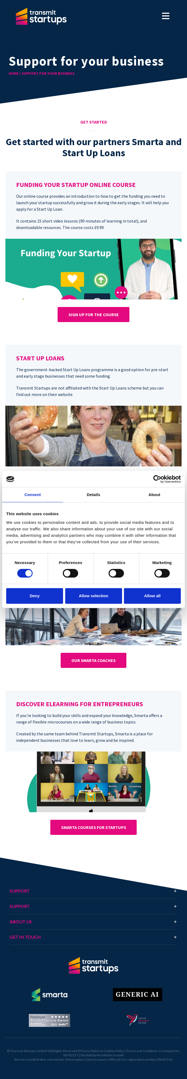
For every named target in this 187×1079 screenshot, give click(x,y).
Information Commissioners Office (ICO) (96, 1059)
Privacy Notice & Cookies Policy (101, 1051)
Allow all (152, 595)
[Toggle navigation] (165, 16)
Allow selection (93, 595)
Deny (35, 595)
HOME (14, 73)
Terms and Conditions (142, 1051)
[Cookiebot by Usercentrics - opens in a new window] (157, 479)
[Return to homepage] (93, 965)
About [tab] (154, 494)
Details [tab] (93, 494)
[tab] (93, 937)
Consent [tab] (33, 494)
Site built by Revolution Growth (102, 1055)
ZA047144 (164, 1059)
